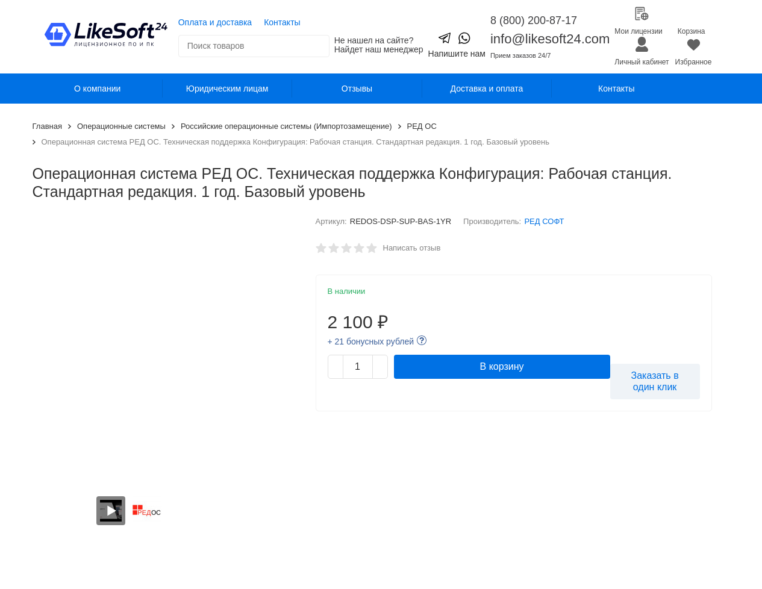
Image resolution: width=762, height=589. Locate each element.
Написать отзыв (412, 247)
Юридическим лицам (227, 88)
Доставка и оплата (487, 88)
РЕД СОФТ (544, 221)
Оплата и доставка (215, 22)
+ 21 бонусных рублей (371, 341)
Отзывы (357, 88)
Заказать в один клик (655, 381)
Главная (47, 126)
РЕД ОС (422, 126)
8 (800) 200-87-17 (533, 20)
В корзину (502, 366)
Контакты (282, 22)
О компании (97, 88)
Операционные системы (121, 126)
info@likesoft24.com (550, 38)
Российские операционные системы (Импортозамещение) (286, 126)
